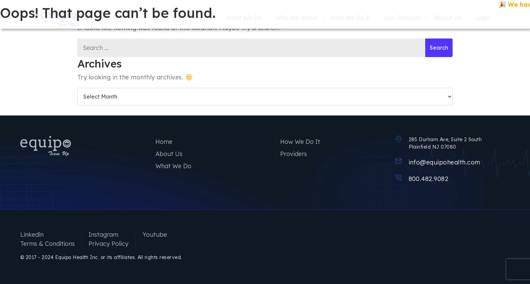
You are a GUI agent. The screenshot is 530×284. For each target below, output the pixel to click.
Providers (293, 154)
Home (163, 142)
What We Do (173, 166)
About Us (169, 154)
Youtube (154, 234)
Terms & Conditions (47, 244)
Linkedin (32, 234)
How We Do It (300, 142)
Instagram (103, 234)
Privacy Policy (108, 244)
